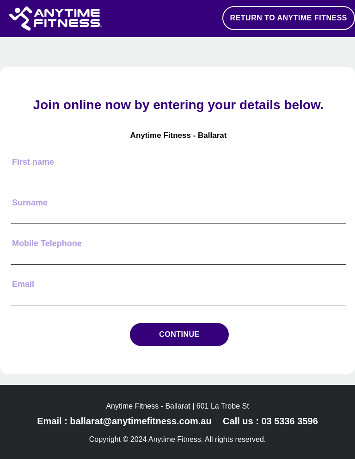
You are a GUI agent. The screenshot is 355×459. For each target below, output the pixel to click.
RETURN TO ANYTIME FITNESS (288, 18)
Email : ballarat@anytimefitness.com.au (124, 421)
